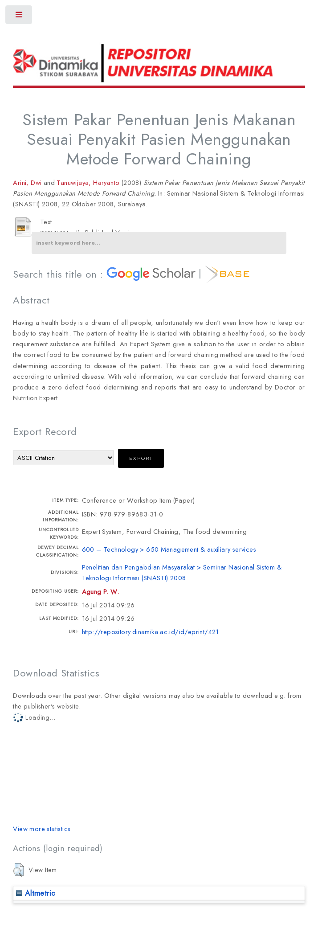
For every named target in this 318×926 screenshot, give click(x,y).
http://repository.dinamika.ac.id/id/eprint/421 (150, 631)
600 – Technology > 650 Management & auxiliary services (169, 549)
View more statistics (41, 828)
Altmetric (35, 893)
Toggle (19, 16)
